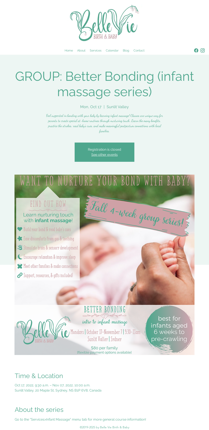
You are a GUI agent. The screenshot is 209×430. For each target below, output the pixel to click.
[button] (96, 50)
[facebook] (196, 50)
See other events (104, 155)
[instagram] (202, 50)
